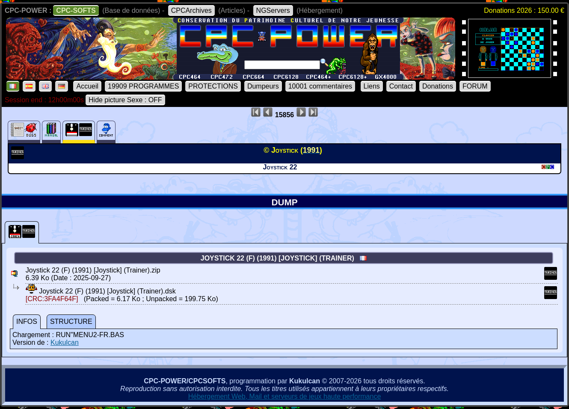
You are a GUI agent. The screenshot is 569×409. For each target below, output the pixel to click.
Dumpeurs (263, 86)
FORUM (475, 86)
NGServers (273, 10)
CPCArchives (191, 10)
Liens (372, 86)
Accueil (87, 86)
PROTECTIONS (213, 86)
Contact (401, 86)
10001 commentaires (320, 86)
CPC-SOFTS (75, 10)
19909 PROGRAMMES (143, 86)
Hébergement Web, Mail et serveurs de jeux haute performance (284, 396)
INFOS (26, 321)
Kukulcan (64, 342)
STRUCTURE (71, 321)
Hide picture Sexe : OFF (125, 100)
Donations (437, 86)
